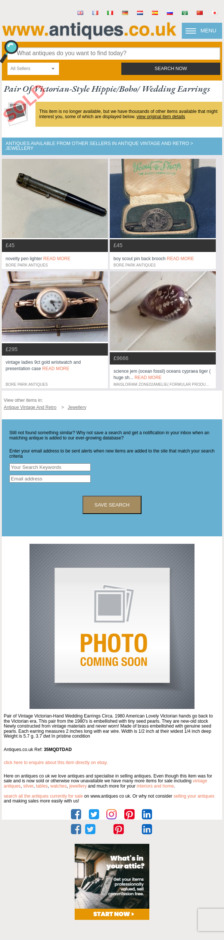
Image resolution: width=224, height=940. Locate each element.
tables (42, 786)
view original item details (161, 116)
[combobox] (33, 69)
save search (112, 505)
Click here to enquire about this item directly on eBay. (56, 762)
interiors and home (155, 786)
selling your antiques (194, 796)
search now (171, 68)
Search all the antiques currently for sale (43, 796)
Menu (208, 31)
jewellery (78, 786)
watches (58, 786)
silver (28, 786)
